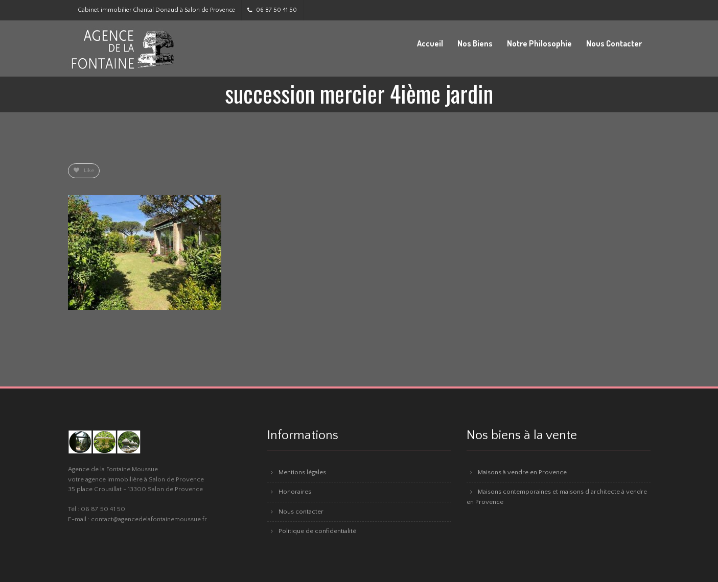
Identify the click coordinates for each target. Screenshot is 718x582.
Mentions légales (302, 472)
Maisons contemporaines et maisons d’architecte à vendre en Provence (557, 496)
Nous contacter (301, 511)
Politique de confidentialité (317, 531)
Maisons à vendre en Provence (522, 472)
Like (84, 170)
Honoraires (295, 491)
